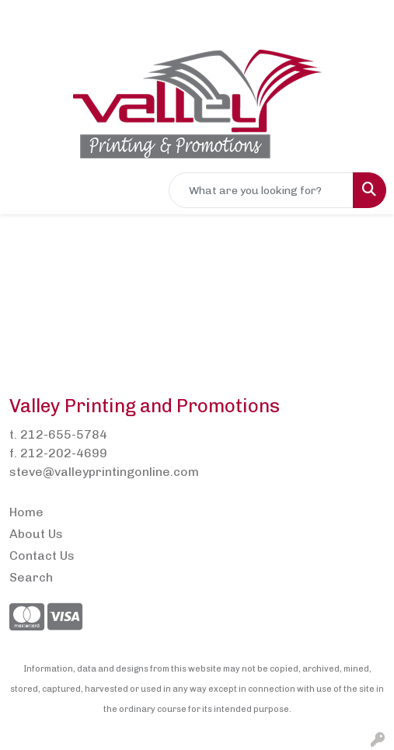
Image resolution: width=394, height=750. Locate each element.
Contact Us (42, 555)
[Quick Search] (261, 190)
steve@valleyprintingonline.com (104, 471)
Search (31, 577)
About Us (36, 533)
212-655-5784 (63, 434)
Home (26, 512)
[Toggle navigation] (24, 190)
